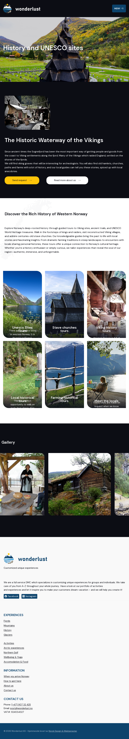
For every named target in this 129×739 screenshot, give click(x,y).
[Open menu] (119, 8)
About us (8, 685)
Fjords (7, 621)
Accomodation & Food (16, 661)
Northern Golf (11, 652)
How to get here (12, 681)
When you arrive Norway (16, 676)
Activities (9, 643)
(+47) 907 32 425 (21, 704)
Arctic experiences (14, 647)
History (7, 630)
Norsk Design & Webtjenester (63, 731)
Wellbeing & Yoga (13, 657)
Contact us (10, 690)
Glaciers (8, 634)
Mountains (9, 625)
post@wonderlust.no (21, 708)
